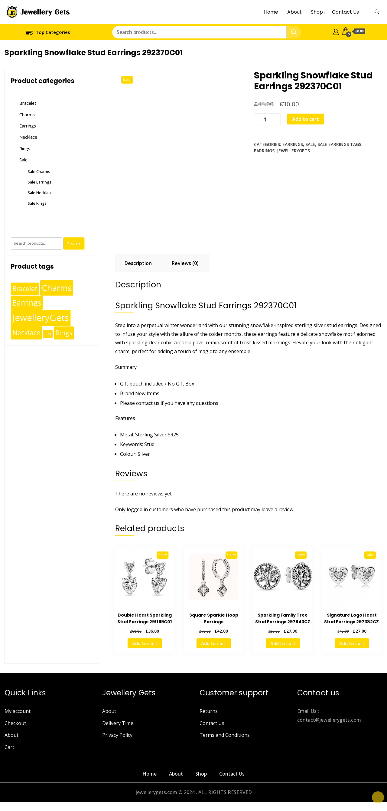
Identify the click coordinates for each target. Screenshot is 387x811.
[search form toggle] (377, 12)
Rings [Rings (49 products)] (63, 332)
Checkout (15, 723)
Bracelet (27, 103)
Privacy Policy (117, 735)
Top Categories (48, 32)
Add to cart (305, 119)
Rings (24, 148)
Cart (9, 747)
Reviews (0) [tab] (185, 263)
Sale (310, 144)
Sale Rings (37, 203)
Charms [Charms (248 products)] (57, 287)
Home (271, 11)
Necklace (28, 137)
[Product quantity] (267, 119)
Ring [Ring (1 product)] (47, 334)
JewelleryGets (293, 151)
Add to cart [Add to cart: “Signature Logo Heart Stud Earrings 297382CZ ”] (351, 643)
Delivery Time (117, 723)
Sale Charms (39, 171)
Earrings (292, 144)
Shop (317, 11)
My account (18, 711)
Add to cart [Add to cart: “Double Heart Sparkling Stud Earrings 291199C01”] (144, 643)
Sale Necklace (40, 192)
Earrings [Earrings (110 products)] (26, 302)
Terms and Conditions (225, 735)
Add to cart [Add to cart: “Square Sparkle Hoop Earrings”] (213, 643)
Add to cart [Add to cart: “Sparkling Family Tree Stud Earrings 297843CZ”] (282, 643)
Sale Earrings (333, 144)
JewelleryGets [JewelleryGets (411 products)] (40, 318)
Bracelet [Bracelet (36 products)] (24, 288)
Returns (209, 711)
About (294, 11)
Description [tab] (138, 263)
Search (73, 243)
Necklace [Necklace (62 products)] (26, 332)
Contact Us (345, 11)
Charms (27, 115)
